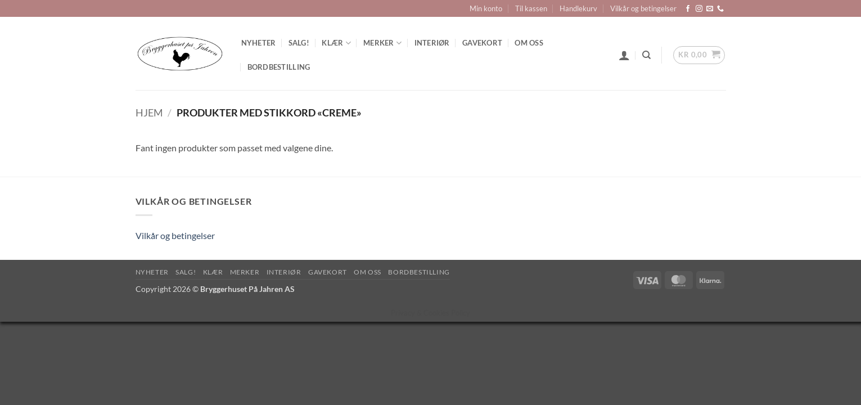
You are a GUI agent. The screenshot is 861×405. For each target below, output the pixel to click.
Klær (336, 43)
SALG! (298, 42)
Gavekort (482, 42)
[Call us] (720, 9)
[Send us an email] (709, 9)
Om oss (529, 42)
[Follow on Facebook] (687, 9)
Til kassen (531, 8)
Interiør (432, 42)
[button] (624, 55)
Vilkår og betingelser (643, 8)
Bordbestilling (278, 66)
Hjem (149, 112)
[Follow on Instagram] (699, 9)
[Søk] (646, 55)
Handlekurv (578, 8)
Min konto (486, 8)
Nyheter (258, 42)
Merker (382, 43)
